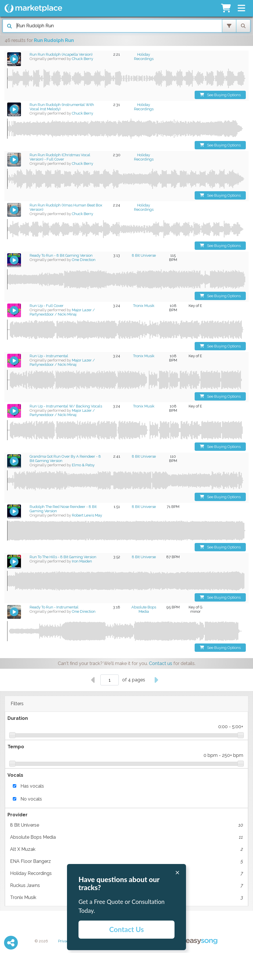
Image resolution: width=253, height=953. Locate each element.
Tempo (15, 746)
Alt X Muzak (126, 849)
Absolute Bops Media (126, 837)
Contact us (160, 663)
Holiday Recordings (144, 56)
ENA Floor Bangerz (126, 861)
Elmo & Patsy (83, 465)
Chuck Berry (82, 59)
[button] (241, 8)
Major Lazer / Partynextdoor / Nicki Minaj (62, 312)
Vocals (15, 775)
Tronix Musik (143, 306)
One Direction (83, 260)
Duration (17, 718)
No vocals (31, 799)
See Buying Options (220, 95)
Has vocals (32, 786)
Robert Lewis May (87, 515)
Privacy (64, 941)
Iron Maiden (82, 561)
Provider (17, 814)
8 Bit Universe (126, 825)
